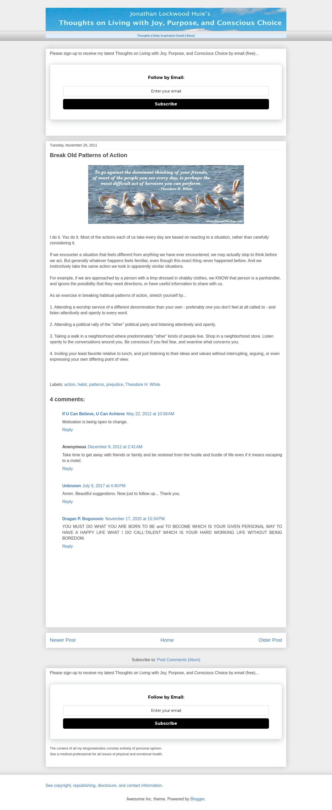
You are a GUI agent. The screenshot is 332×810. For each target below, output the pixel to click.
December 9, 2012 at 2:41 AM (115, 447)
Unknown (71, 486)
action (69, 384)
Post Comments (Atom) (178, 660)
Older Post (270, 640)
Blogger (197, 799)
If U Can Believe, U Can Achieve (93, 414)
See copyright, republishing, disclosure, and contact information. (104, 785)
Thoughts (143, 35)
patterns (96, 384)
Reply (67, 429)
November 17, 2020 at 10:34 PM (135, 519)
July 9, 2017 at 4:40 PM (104, 486)
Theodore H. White (142, 384)
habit (82, 384)
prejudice (114, 384)
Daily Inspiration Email (168, 35)
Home (167, 640)
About (190, 35)
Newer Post (62, 640)
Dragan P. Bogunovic (83, 519)
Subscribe (166, 104)
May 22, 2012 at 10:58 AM (150, 414)
